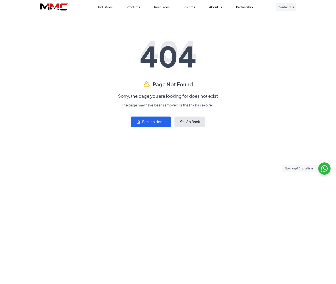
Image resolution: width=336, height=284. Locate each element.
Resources (162, 7)
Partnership (244, 7)
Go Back (190, 121)
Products (133, 7)
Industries (105, 7)
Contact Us (286, 7)
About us (215, 7)
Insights (189, 7)
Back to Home (151, 121)
